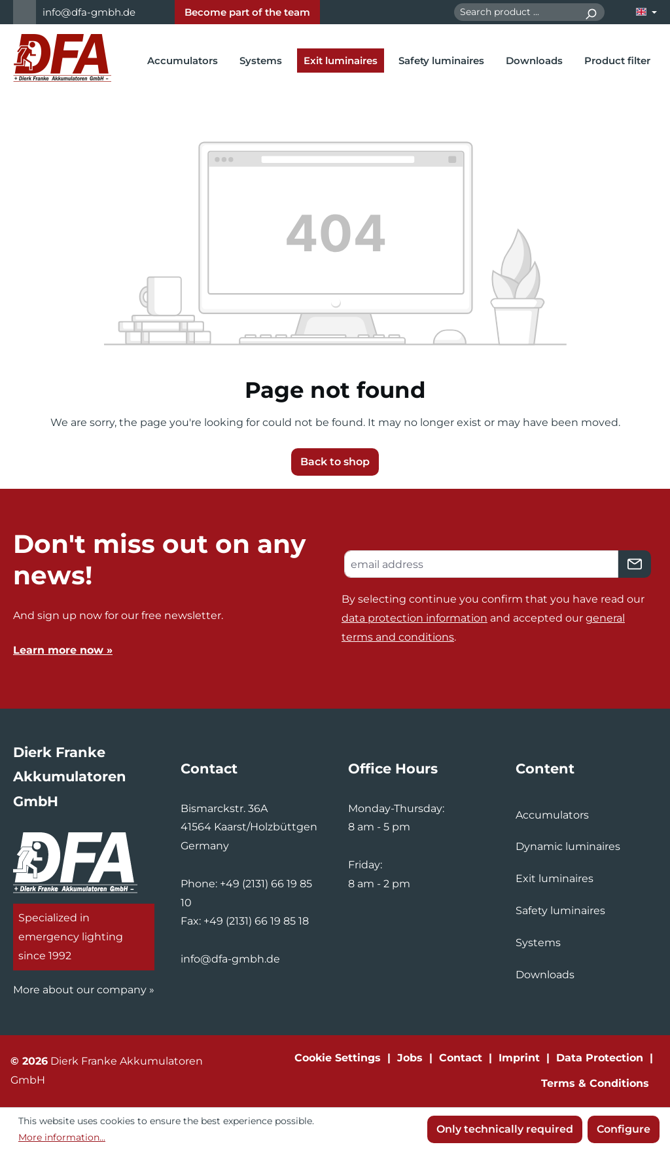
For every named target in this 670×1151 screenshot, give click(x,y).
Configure (623, 1129)
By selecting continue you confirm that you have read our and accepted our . (493, 618)
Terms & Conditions (595, 1083)
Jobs (410, 1058)
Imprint (519, 1058)
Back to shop (335, 461)
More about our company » (83, 989)
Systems (538, 942)
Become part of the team (247, 12)
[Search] (590, 12)
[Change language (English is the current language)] (646, 12)
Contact (460, 1058)
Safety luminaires (560, 910)
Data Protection (599, 1058)
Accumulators (552, 815)
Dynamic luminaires (568, 846)
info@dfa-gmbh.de (89, 12)
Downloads (545, 974)
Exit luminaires (554, 878)
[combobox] (515, 12)
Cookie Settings (337, 1058)
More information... (61, 1137)
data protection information (414, 618)
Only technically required (504, 1129)
